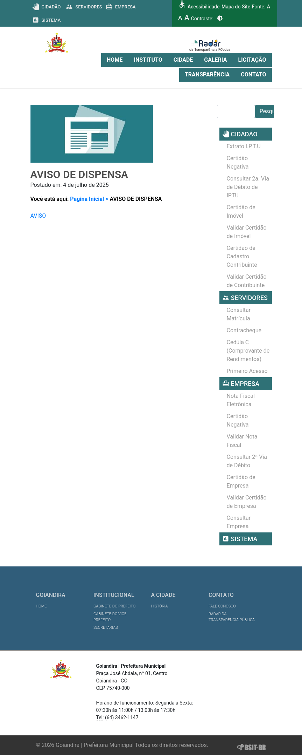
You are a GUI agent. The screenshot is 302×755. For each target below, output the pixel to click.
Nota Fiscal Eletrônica (241, 400)
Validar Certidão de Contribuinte (247, 280)
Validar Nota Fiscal (242, 440)
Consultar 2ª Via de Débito (247, 461)
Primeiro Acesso (247, 371)
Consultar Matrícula (239, 314)
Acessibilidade (203, 6)
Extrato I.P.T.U (244, 146)
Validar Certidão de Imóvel (247, 231)
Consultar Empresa (239, 522)
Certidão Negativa (238, 162)
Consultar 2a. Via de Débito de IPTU (248, 187)
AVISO (38, 215)
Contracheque (244, 330)
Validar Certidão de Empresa (247, 501)
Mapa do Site (236, 6)
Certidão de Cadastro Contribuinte (242, 256)
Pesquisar (267, 111)
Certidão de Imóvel (241, 211)
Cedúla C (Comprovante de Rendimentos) (248, 350)
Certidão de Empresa (241, 481)
